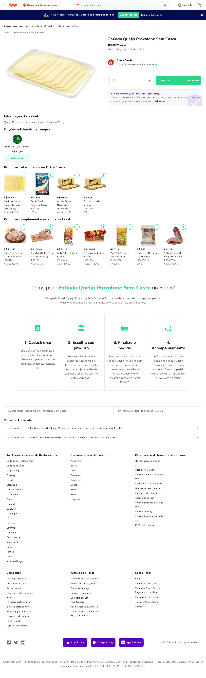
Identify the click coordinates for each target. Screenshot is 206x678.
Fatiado (46, 26)
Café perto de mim (144, 525)
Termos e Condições (151, 15)
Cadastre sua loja (80, 588)
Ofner (10, 499)
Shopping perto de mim (19, 611)
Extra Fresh (124, 60)
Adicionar (17, 158)
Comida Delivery (143, 511)
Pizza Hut (11, 480)
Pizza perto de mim (145, 469)
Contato (139, 606)
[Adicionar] (23, 175)
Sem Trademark (58, 26)
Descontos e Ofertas (18, 583)
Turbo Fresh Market (17, 625)
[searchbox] (120, 5)
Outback (11, 504)
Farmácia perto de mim (18, 602)
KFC (9, 518)
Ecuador (75, 484)
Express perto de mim (18, 606)
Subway (11, 475)
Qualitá (69, 26)
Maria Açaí (12, 542)
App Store (75, 642)
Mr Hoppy (12, 513)
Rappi (7, 32)
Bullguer (11, 508)
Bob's (9, 547)
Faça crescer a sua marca (84, 606)
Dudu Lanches (14, 537)
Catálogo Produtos (16, 578)
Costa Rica (76, 480)
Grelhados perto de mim (147, 488)
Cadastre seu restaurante (84, 578)
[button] (42, 5)
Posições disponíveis (81, 593)
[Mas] (149, 80)
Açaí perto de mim (144, 498)
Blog (137, 578)
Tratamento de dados (146, 602)
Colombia (76, 475)
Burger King (13, 470)
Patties (10, 551)
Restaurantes (14, 588)
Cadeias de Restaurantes (20, 461)
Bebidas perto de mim (18, 616)
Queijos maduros (34, 26)
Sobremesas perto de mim (149, 483)
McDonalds (12, 494)
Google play (103, 642)
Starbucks (12, 484)
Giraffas (11, 527)
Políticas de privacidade (147, 597)
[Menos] (114, 80)
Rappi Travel (13, 621)
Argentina (76, 461)
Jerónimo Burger (15, 561)
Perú (73, 494)
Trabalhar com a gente (83, 583)
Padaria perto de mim (146, 493)
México (74, 489)
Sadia (77, 26)
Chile (73, 470)
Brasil (74, 465)
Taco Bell (12, 532)
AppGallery (131, 642)
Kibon (9, 556)
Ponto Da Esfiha (15, 489)
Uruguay (75, 499)
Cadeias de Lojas (15, 465)
